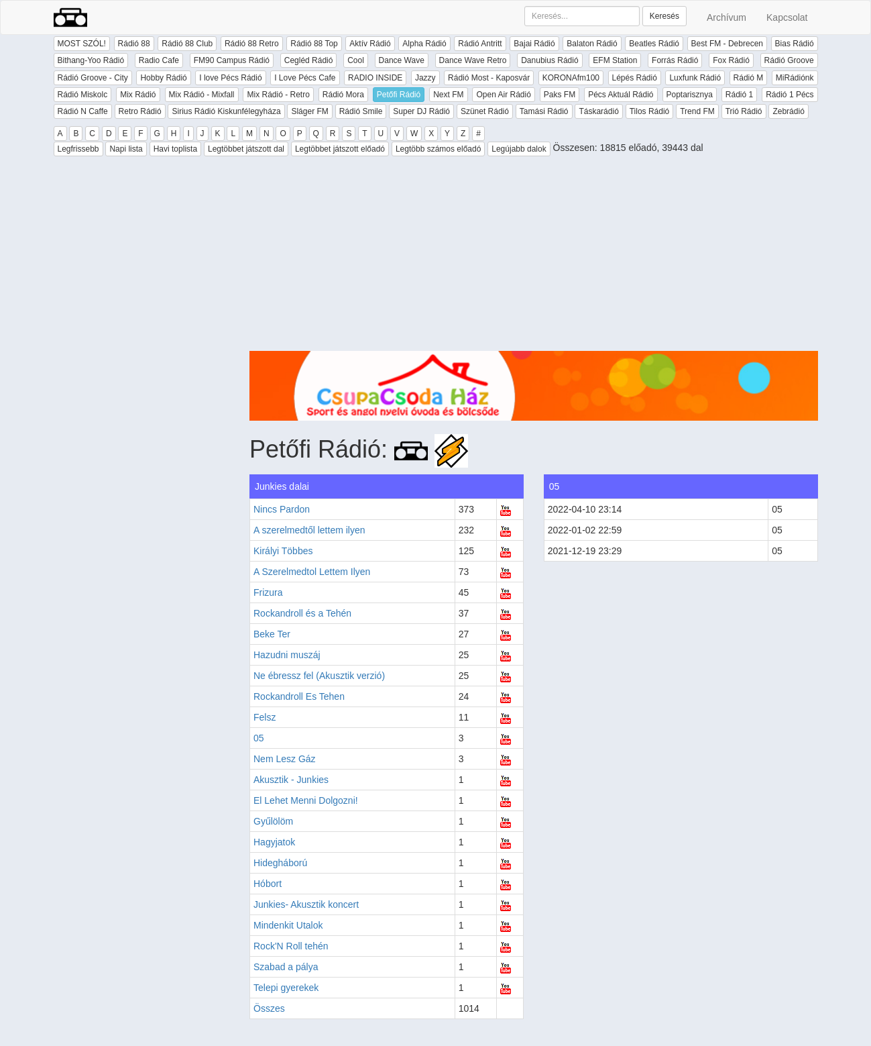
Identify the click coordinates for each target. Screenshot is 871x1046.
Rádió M (749, 78)
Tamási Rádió (544, 111)
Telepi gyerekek (285, 987)
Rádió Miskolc (83, 94)
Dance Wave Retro (473, 60)
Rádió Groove (789, 60)
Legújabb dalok (518, 149)
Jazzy (425, 78)
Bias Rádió (794, 43)
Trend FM (697, 111)
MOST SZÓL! (82, 43)
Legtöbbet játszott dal (246, 149)
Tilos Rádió (650, 111)
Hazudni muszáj (287, 654)
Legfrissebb (78, 149)
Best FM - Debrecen (727, 43)
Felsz (264, 717)
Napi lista (125, 149)
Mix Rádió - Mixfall (202, 94)
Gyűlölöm (273, 821)
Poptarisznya (689, 94)
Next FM (448, 94)
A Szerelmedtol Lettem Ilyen (311, 571)
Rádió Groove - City (93, 78)
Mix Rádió (138, 94)
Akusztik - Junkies (291, 779)
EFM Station (615, 60)
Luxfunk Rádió (695, 78)
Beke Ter (271, 634)
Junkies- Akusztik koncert (306, 904)
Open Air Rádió (503, 94)
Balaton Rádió (592, 43)
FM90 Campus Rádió (232, 60)
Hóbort (267, 883)
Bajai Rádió (534, 43)
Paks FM (559, 94)
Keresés (664, 16)
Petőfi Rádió (398, 94)
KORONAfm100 (570, 78)
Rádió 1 (739, 94)
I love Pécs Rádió (230, 78)
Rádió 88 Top (314, 43)
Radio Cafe (159, 60)
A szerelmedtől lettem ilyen (309, 530)
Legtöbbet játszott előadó (340, 149)
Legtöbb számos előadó (438, 149)
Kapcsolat (786, 17)
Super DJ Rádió (421, 111)
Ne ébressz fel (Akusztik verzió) (319, 675)
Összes (269, 1008)
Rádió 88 (134, 43)
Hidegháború (280, 862)
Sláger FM (309, 111)
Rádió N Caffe (83, 111)
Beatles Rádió (654, 43)
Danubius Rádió (549, 60)
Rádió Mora (343, 94)
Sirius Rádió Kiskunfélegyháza (226, 111)
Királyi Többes (282, 550)
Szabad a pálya (285, 966)
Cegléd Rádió (308, 60)
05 (258, 738)
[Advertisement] (533, 257)
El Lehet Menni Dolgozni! (305, 800)
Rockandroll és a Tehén (302, 613)
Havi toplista (175, 149)
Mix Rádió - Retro (278, 94)
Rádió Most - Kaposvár (489, 78)
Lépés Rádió (634, 78)
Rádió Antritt (480, 43)
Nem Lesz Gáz (284, 758)
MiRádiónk (795, 78)
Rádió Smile (361, 111)
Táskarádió (598, 111)
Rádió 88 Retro (252, 43)
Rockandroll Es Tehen (299, 696)
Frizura (268, 592)
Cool (355, 60)
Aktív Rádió (369, 43)
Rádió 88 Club (187, 43)
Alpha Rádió (424, 43)
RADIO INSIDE (375, 78)
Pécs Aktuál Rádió (620, 94)
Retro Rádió (140, 111)
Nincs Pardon (281, 509)
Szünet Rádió (485, 111)
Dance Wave (401, 60)
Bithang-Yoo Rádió (91, 60)
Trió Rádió (743, 111)
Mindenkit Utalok (288, 925)
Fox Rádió (731, 60)
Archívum (726, 17)
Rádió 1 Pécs (789, 94)
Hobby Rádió (163, 78)
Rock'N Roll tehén (291, 946)
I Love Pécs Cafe (304, 78)
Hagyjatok (274, 842)
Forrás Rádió (675, 60)
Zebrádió (788, 111)
